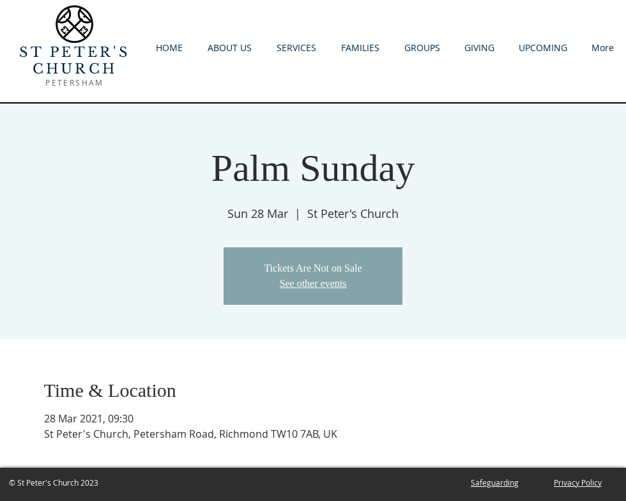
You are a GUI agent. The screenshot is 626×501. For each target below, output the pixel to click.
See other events (313, 283)
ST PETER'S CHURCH (75, 60)
